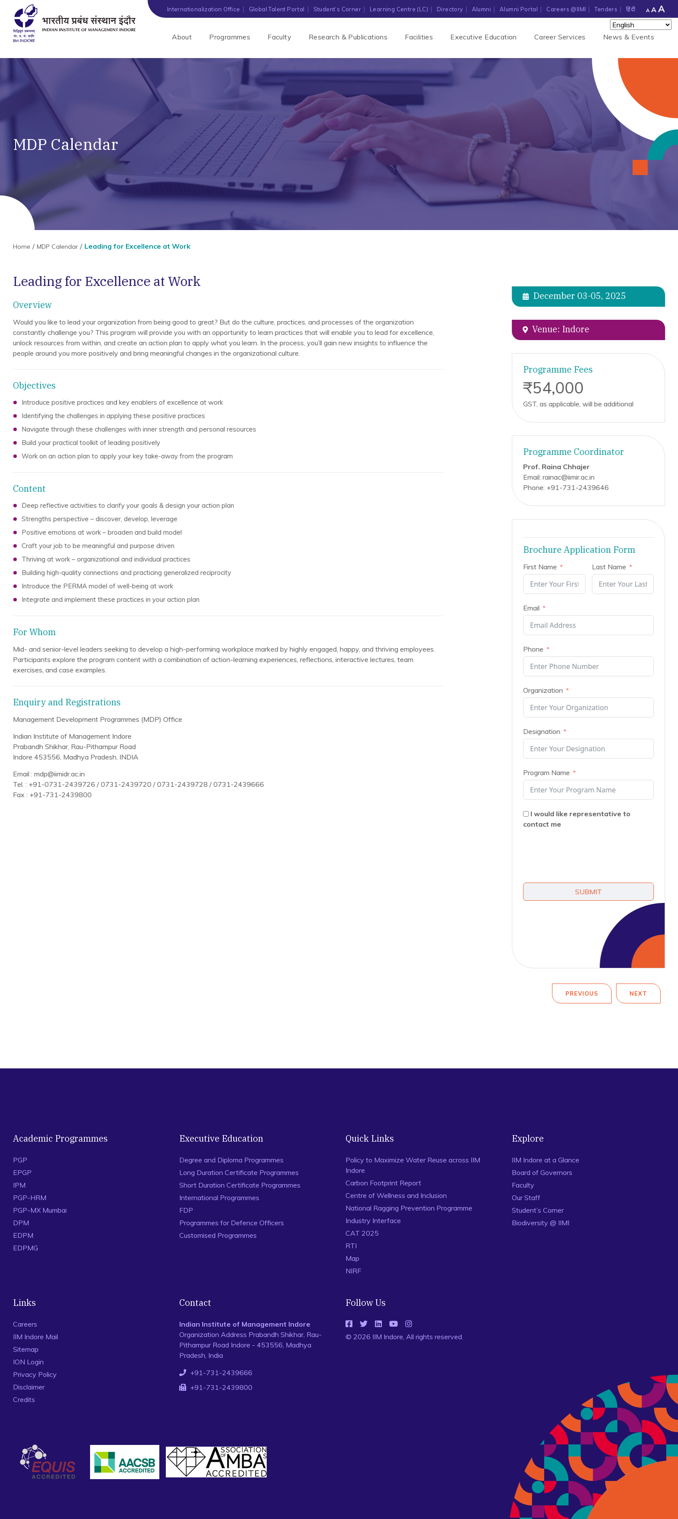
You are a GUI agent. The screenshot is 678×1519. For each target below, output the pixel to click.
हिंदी (630, 9)
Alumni (481, 9)
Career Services (560, 36)
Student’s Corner (337, 9)
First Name (543, 566)
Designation (545, 731)
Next (638, 993)
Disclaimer (29, 1387)
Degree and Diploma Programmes (231, 1159)
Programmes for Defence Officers (231, 1222)
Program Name (549, 772)
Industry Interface (373, 1220)
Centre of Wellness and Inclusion (396, 1195)
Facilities (419, 36)
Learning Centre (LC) (399, 9)
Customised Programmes (218, 1235)
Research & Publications (348, 36)
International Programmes (219, 1197)
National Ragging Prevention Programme (408, 1208)
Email (534, 608)
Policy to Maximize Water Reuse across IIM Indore (412, 1165)
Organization (546, 690)
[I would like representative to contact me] (529, 814)
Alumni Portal (519, 9)
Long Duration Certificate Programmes (239, 1172)
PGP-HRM (29, 1197)
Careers (25, 1324)
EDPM (23, 1235)
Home (21, 246)
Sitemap (26, 1349)
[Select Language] (641, 24)
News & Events (628, 36)
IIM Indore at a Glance (545, 1159)
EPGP (22, 1172)
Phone (536, 649)
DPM (21, 1222)
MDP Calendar (57, 246)
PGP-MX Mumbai (40, 1210)
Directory (450, 9)
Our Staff (526, 1197)
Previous (581, 993)
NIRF (353, 1270)
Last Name (612, 566)
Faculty (279, 36)
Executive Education (483, 36)
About (182, 36)
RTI (351, 1245)
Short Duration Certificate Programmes (239, 1185)
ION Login (28, 1361)
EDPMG (25, 1247)
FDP (186, 1210)
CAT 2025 (362, 1233)
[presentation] (592, 857)
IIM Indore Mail (35, 1336)
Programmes (229, 36)
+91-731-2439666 (221, 1372)
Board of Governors (542, 1172)
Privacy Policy (35, 1374)
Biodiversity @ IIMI (540, 1222)
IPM (19, 1185)
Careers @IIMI (566, 9)
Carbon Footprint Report (383, 1182)
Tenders (605, 9)
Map (352, 1258)
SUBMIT (591, 891)
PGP (20, 1159)
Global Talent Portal (277, 9)
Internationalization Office (203, 9)
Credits (24, 1399)
